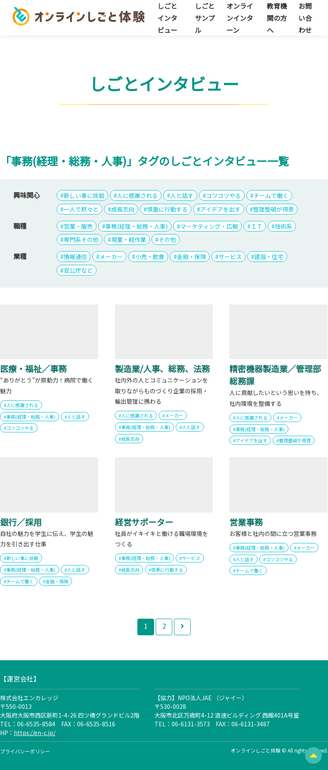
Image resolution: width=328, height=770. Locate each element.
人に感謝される (137, 195)
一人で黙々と (81, 209)
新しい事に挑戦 (84, 195)
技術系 (283, 226)
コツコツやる (223, 195)
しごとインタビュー (167, 18)
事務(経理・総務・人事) (136, 226)
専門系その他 (81, 239)
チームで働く (270, 195)
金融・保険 (191, 256)
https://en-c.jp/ (34, 732)
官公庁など (78, 270)
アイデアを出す (220, 209)
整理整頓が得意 (273, 209)
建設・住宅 (268, 256)
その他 (167, 239)
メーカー (111, 256)
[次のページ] (182, 627)
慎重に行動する (167, 209)
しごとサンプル (205, 18)
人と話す (182, 195)
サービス (230, 256)
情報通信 (75, 256)
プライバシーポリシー (25, 751)
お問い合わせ (305, 18)
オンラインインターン (239, 18)
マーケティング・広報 (209, 226)
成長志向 (122, 209)
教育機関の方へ (277, 18)
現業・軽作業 (128, 239)
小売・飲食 (149, 256)
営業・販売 (78, 226)
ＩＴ (256, 226)
